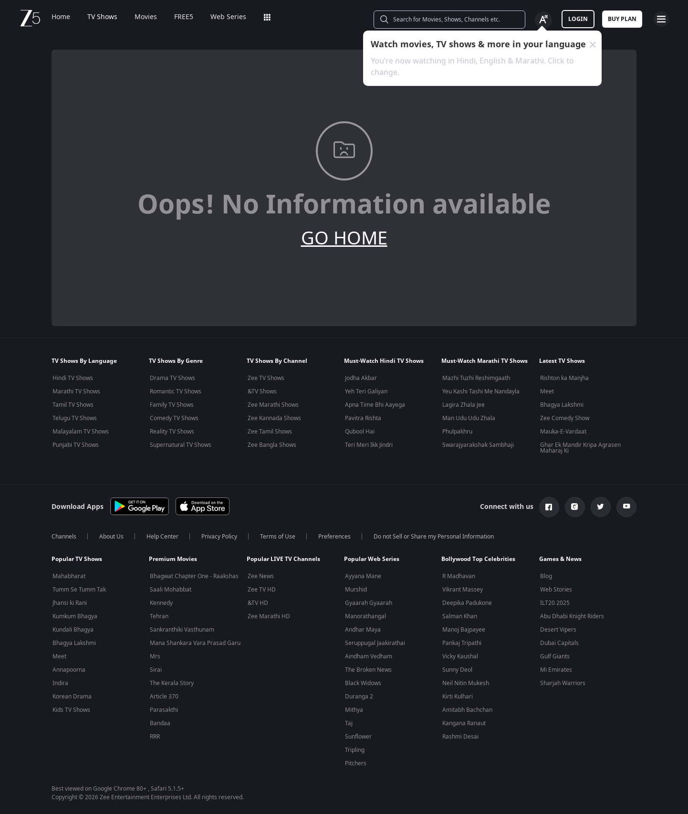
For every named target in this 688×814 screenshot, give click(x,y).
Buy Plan (622, 19)
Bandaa (160, 723)
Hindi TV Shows (72, 378)
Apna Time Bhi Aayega (375, 405)
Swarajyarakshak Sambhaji (478, 445)
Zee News (261, 576)
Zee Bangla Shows (272, 445)
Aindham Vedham (368, 656)
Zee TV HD (262, 589)
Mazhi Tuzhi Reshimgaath (476, 378)
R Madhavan (458, 576)
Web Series (228, 17)
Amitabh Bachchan (467, 710)
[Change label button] (543, 20)
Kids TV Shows (71, 710)
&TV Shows (262, 391)
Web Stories (556, 589)
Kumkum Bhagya (74, 616)
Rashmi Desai (460, 736)
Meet (547, 391)
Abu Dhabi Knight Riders (572, 616)
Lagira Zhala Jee (463, 405)
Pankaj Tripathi (461, 643)
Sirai (156, 670)
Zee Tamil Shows (270, 431)
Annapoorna (68, 670)
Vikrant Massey (462, 589)
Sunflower (358, 736)
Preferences (334, 536)
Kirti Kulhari (457, 696)
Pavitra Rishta (363, 418)
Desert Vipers (558, 629)
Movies (146, 17)
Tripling (355, 750)
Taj (349, 723)
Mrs (155, 656)
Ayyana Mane (363, 576)
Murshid (356, 589)
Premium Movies (173, 559)
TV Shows (102, 17)
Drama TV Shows (172, 378)
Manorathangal (365, 616)
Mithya (354, 710)
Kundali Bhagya (73, 629)
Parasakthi (164, 710)
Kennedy (161, 603)
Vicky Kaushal (460, 656)
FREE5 (183, 17)
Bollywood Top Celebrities (478, 559)
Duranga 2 (359, 696)
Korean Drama (72, 696)
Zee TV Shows (266, 378)
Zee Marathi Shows (273, 405)
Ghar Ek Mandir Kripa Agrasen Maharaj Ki (580, 448)
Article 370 (164, 696)
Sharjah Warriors (562, 683)
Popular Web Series (371, 559)
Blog (546, 576)
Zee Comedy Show (564, 418)
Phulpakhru (457, 431)
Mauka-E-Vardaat (563, 431)
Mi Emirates (556, 670)
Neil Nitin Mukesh (465, 683)
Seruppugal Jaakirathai (375, 643)
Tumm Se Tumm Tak (79, 589)
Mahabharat (68, 576)
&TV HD (258, 603)
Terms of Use (277, 536)
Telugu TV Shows (74, 418)
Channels (64, 536)
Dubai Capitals (559, 643)
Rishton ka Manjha (564, 378)
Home (61, 17)
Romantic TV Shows (175, 391)
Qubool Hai (360, 431)
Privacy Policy (219, 536)
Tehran (159, 616)
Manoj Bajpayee (463, 629)
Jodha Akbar (361, 378)
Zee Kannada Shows (274, 418)
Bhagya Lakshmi (562, 405)
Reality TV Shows (172, 431)
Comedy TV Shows (174, 418)
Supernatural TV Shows (180, 445)
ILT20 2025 (555, 603)
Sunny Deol (457, 670)
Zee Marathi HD (269, 616)
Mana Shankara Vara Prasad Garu (195, 643)
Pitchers (355, 763)
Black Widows (363, 683)
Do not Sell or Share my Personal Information (434, 536)
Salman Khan (459, 616)
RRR (155, 736)
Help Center (162, 536)
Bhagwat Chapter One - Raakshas (194, 576)
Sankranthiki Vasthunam (182, 629)
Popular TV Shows (77, 559)
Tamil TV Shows (73, 405)
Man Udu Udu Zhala (468, 418)
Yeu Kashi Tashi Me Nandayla (481, 391)
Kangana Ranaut (464, 723)
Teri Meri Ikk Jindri (369, 445)
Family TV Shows (172, 405)
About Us (111, 536)
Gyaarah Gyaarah (368, 603)
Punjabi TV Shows (75, 445)
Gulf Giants (555, 656)
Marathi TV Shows (76, 391)
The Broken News (368, 670)
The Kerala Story (172, 683)
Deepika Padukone (467, 603)
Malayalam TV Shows (80, 431)
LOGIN (578, 19)
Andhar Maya (363, 629)
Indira (60, 683)
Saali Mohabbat (170, 589)
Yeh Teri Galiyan (366, 391)
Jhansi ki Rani (69, 603)
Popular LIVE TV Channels (283, 559)
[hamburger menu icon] (661, 19)
